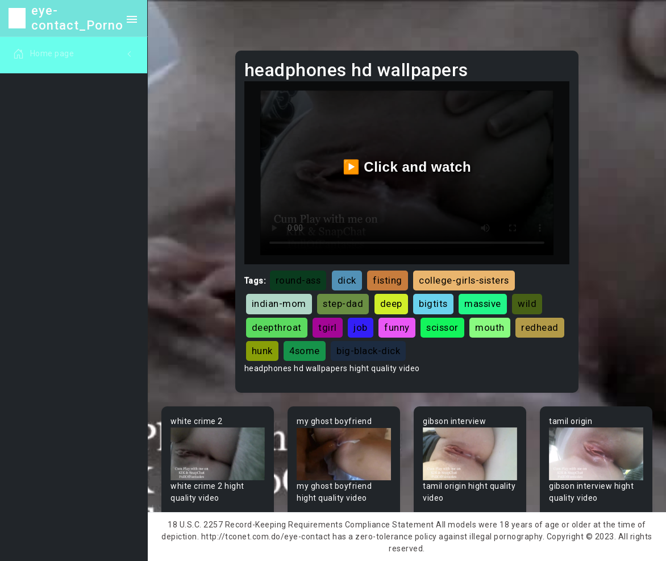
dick (347, 280)
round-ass (298, 280)
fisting (387, 280)
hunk (262, 350)
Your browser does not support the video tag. (217, 453)
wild (527, 303)
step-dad (343, 303)
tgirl (327, 327)
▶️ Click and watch (407, 166)
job (360, 327)
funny (397, 327)
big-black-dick (368, 350)
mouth (490, 327)
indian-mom (279, 303)
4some (304, 350)
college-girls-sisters (464, 280)
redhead (540, 327)
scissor (442, 327)
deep (391, 303)
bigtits (433, 303)
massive (482, 303)
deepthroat (277, 327)
